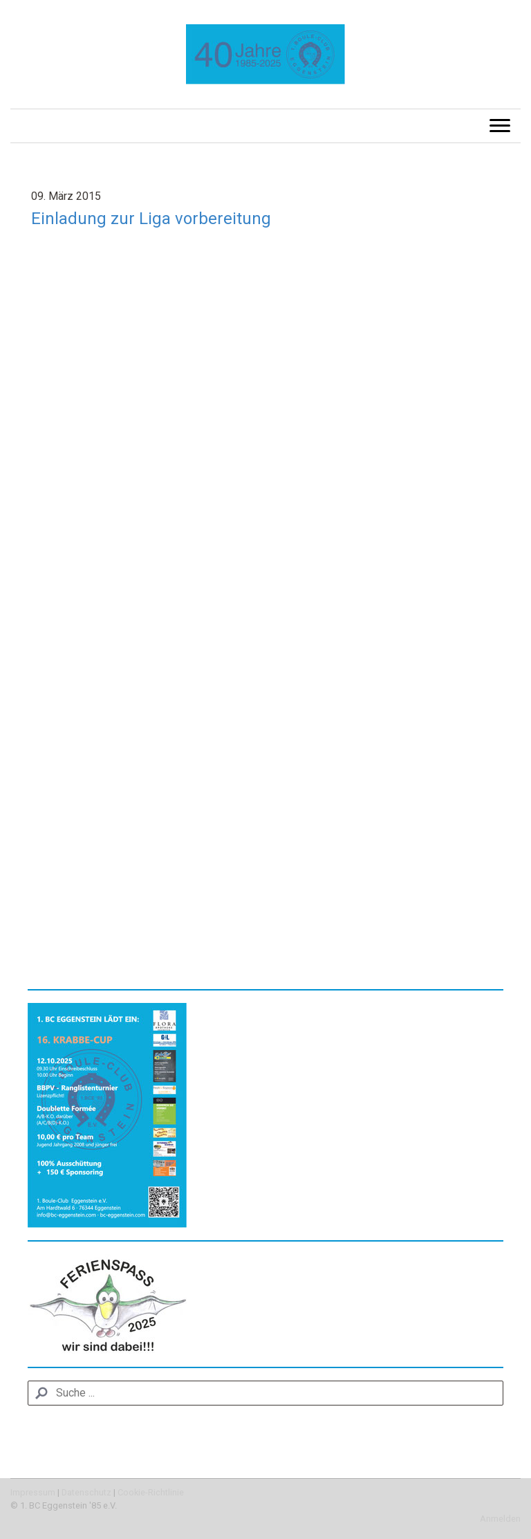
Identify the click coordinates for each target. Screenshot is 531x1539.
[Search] (265, 1393)
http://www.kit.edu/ (141, 907)
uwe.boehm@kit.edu (112, 891)
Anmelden (500, 1518)
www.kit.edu (57, 907)
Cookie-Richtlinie (151, 1492)
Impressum (32, 1492)
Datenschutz (86, 1492)
